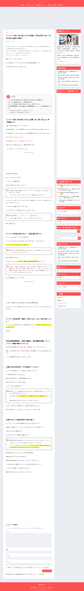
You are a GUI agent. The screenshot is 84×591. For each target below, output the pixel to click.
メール (8, 555)
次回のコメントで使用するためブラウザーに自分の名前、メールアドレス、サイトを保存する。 (29, 567)
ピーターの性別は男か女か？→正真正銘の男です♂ (20, 101)
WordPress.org (62, 314)
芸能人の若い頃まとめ (42, 2)
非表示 (13, 96)
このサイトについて (30, 5)
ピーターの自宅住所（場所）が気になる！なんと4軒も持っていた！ (24, 103)
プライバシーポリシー (41, 587)
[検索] (78, 235)
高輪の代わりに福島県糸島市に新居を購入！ (20, 112)
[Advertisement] (42, 18)
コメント (9, 531)
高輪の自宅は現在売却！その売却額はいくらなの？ (21, 110)
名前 (8, 549)
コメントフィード (62, 311)
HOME (22, 5)
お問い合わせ (60, 5)
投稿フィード (61, 308)
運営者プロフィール (41, 5)
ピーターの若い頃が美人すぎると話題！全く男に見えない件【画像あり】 (25, 99)
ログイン (60, 305)
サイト (7, 561)
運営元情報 (33, 587)
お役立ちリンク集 (51, 5)
